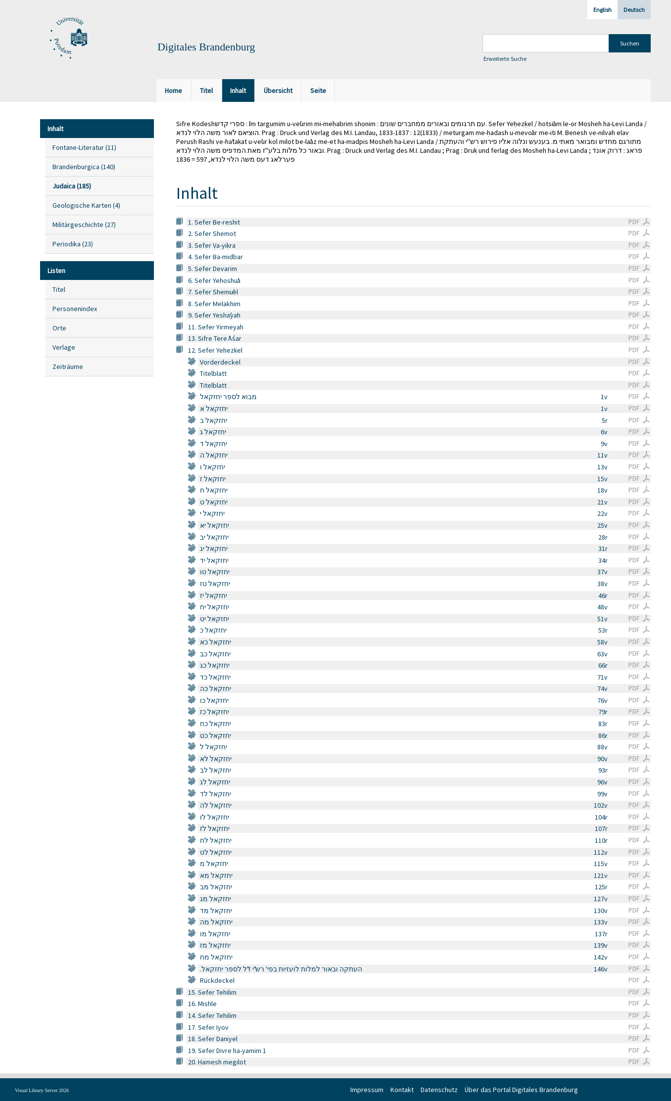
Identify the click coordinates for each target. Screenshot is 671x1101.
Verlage (63, 347)
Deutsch (634, 9)
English (602, 9)
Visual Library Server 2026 (42, 1090)
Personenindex (74, 308)
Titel (58, 289)
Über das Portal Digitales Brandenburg (521, 1089)
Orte (59, 327)
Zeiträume (67, 366)
